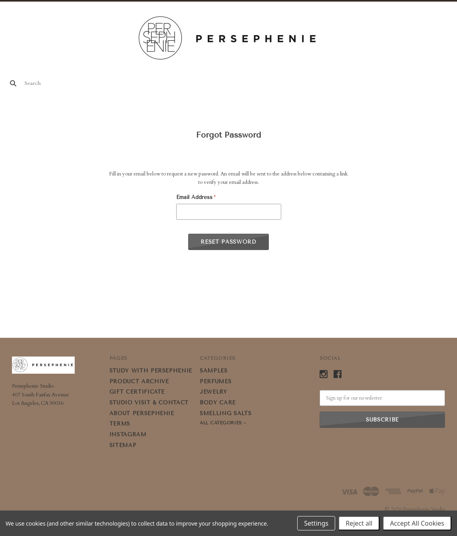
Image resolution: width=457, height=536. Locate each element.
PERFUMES (215, 381)
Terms (119, 424)
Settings (316, 523)
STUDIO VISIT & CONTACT (149, 403)
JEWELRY (213, 392)
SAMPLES (214, 371)
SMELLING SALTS (225, 413)
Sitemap (123, 445)
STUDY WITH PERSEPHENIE (150, 371)
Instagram (128, 434)
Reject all (359, 523)
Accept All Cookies (417, 523)
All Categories (222, 423)
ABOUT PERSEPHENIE (141, 413)
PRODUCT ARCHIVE (139, 381)
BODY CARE (218, 403)
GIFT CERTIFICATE (137, 392)
